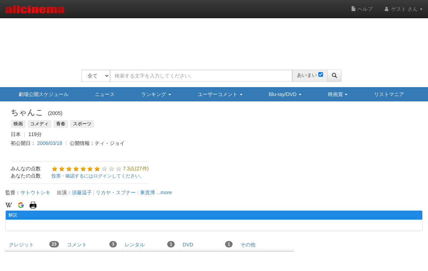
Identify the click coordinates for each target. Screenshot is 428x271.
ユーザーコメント (220, 94)
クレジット (34, 244)
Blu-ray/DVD (285, 94)
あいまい (307, 74)
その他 (247, 244)
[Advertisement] (211, 39)
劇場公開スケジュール (44, 94)
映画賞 (338, 94)
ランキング (156, 94)
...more (164, 192)
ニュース (105, 94)
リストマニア (389, 94)
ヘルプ (362, 9)
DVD (208, 244)
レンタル (150, 244)
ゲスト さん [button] (403, 9)
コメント (92, 244)
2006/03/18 (49, 143)
